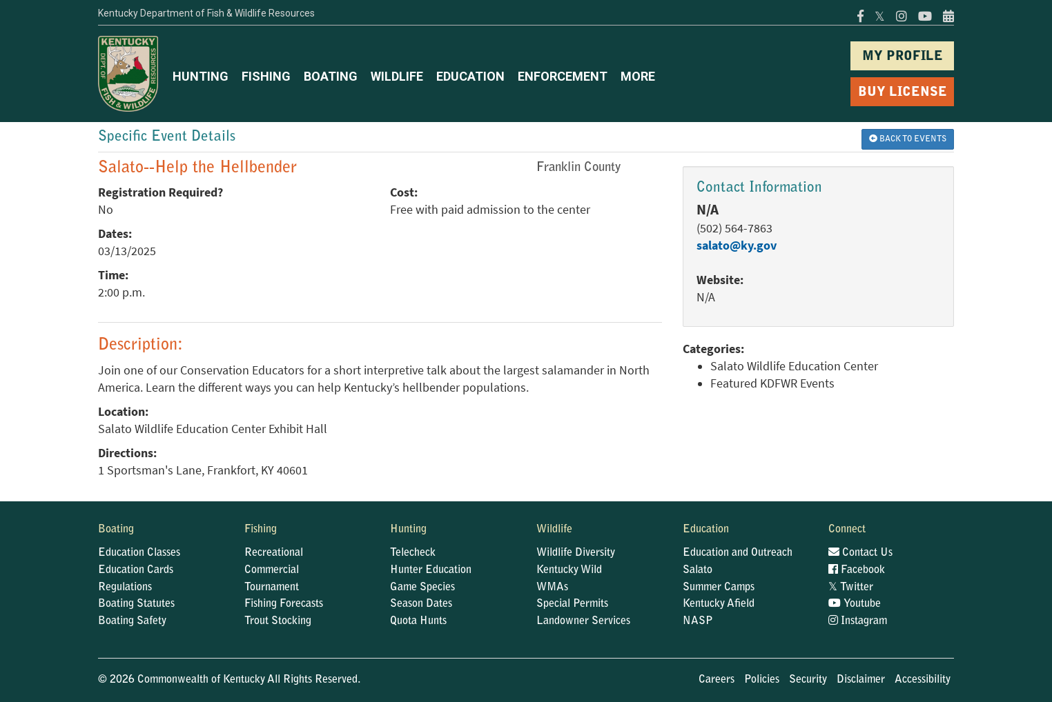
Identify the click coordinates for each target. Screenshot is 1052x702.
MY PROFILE (902, 56)
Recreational (273, 553)
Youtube (854, 604)
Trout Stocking (277, 621)
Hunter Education (430, 570)
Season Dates (421, 604)
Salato (697, 570)
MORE (638, 76)
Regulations (125, 587)
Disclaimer (861, 679)
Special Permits (572, 604)
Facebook (856, 570)
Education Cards (135, 570)
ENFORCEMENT (562, 76)
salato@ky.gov (737, 245)
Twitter (850, 587)
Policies (761, 679)
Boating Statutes (136, 604)
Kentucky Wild (569, 570)
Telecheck (413, 553)
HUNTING (200, 76)
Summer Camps (718, 587)
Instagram (857, 621)
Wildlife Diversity (575, 553)
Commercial (271, 570)
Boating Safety (132, 621)
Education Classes (139, 553)
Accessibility (923, 679)
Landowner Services (583, 621)
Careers (716, 679)
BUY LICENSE (902, 92)
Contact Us (860, 553)
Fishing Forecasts (283, 604)
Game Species (422, 587)
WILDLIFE (397, 76)
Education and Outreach (737, 553)
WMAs (552, 587)
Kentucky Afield (718, 604)
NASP (698, 621)
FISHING (266, 76)
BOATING (331, 76)
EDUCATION (470, 76)
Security (808, 679)
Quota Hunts (418, 621)
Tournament (271, 587)
